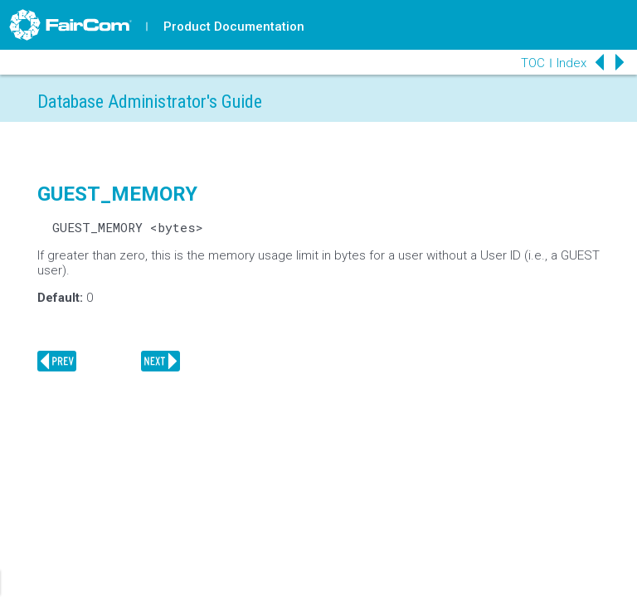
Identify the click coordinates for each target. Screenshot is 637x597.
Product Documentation (233, 26)
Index (571, 63)
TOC (533, 63)
